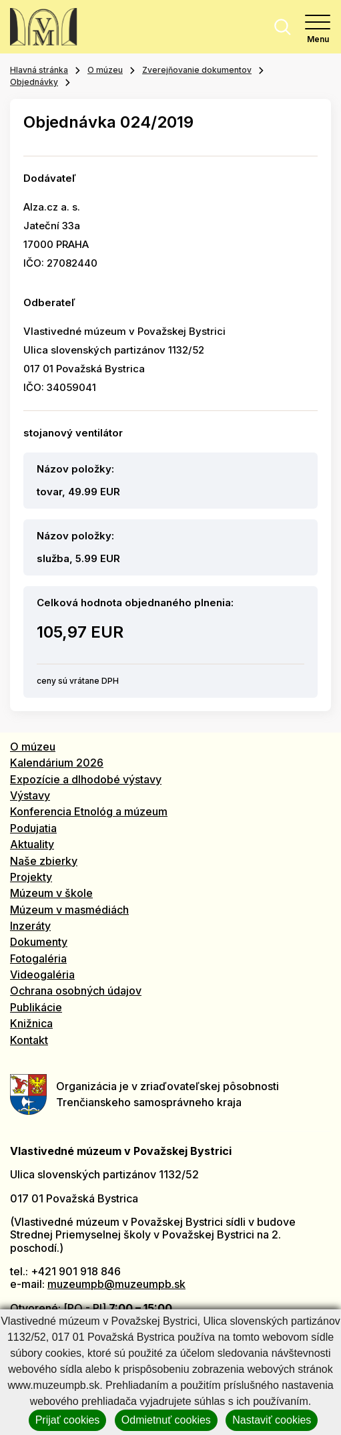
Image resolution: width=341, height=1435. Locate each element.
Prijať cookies (67, 1420)
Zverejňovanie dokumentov (197, 70)
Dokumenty (38, 941)
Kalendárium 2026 (56, 762)
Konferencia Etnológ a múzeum (88, 811)
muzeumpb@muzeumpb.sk (116, 1284)
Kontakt (29, 1040)
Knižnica (31, 1023)
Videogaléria (42, 974)
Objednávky (34, 82)
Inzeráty (30, 925)
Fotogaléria (38, 958)
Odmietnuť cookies (166, 1420)
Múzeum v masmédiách (69, 909)
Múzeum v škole (51, 893)
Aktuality (32, 844)
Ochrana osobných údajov (75, 990)
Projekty (31, 877)
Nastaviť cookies (271, 1420)
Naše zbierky (43, 861)
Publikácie (36, 1007)
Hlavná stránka (39, 70)
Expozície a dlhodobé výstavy (85, 779)
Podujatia (33, 828)
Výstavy (30, 795)
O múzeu (105, 70)
